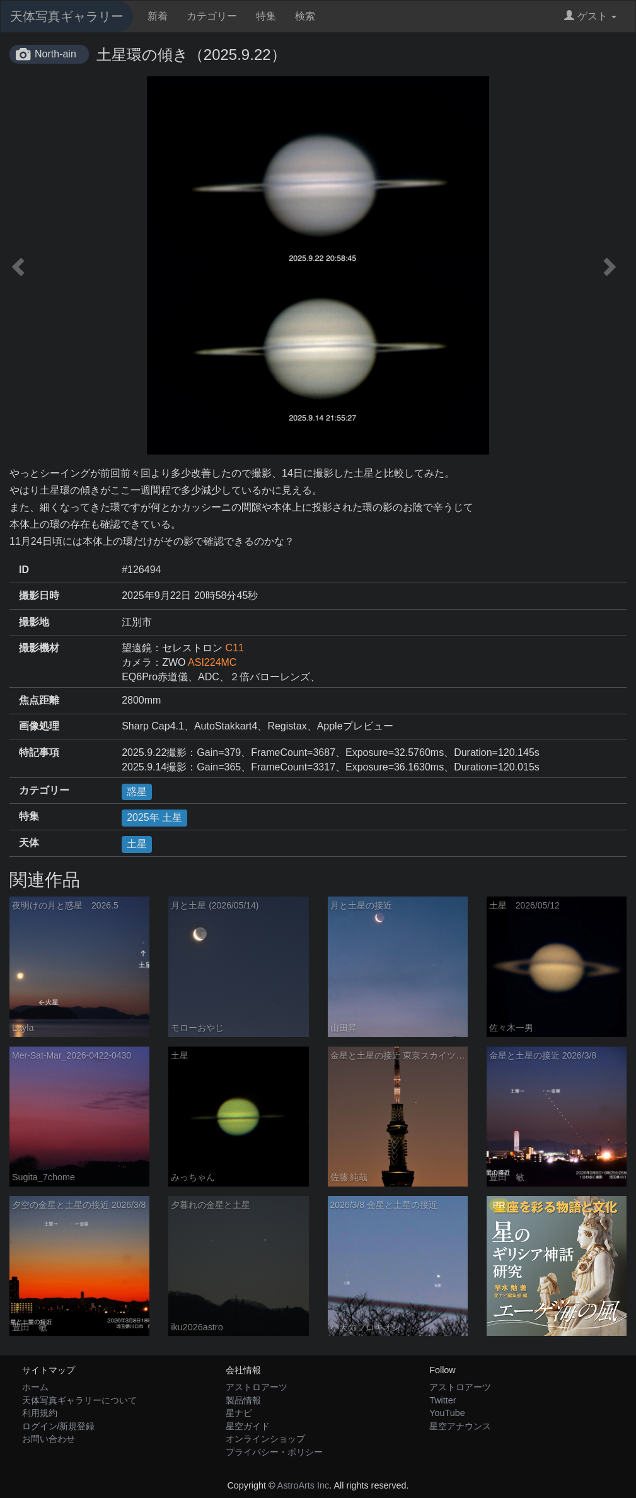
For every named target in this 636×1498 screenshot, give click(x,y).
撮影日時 (39, 595)
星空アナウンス (460, 1426)
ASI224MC (212, 662)
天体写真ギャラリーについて (79, 1400)
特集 (266, 16)
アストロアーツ (256, 1387)
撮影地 (34, 622)
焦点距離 (39, 700)
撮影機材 (39, 647)
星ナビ (239, 1413)
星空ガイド (248, 1426)
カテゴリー (212, 16)
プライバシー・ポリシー (274, 1452)
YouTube (447, 1413)
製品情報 (243, 1400)
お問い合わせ (48, 1439)
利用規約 (39, 1413)
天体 (29, 842)
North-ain (55, 54)
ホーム (35, 1387)
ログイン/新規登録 (58, 1426)
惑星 (137, 791)
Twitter (442, 1400)
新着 (157, 16)
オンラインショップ (265, 1439)
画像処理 (39, 726)
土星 (137, 844)
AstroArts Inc (303, 1485)
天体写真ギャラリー (67, 16)
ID (24, 569)
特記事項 (39, 752)
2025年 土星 (154, 817)
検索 (305, 16)
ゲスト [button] (590, 16)
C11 (235, 647)
